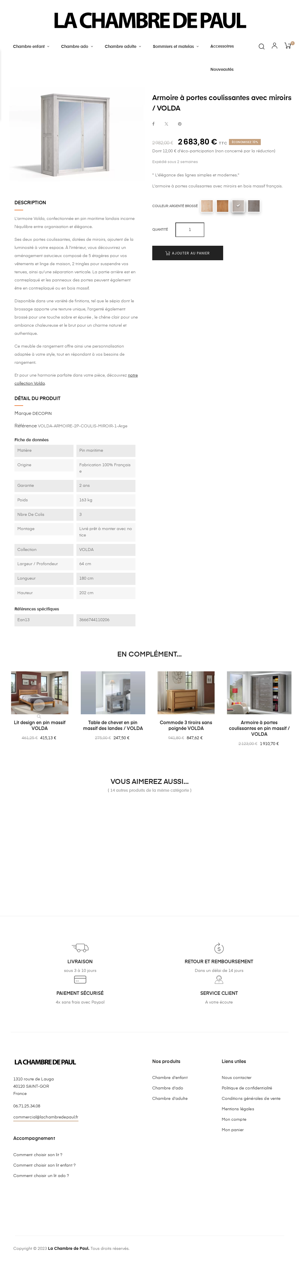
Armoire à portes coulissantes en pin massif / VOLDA (259, 729)
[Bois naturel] (207, 206)
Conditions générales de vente (251, 1099)
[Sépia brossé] (253, 206)
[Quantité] (189, 230)
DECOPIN (42, 414)
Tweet (166, 124)
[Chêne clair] (222, 206)
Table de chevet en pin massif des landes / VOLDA (113, 726)
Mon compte (234, 1120)
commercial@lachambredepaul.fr (45, 1117)
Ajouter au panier (187, 253)
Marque (22, 413)
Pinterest (180, 124)
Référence (25, 426)
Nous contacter (237, 1078)
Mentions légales (238, 1109)
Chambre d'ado (168, 1088)
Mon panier (233, 1130)
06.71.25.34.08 (27, 1106)
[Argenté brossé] (238, 206)
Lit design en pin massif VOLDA (39, 726)
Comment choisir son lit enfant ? (44, 1165)
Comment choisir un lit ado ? (41, 1176)
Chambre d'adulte (170, 1099)
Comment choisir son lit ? (38, 1155)
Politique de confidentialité (247, 1088)
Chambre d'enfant (170, 1078)
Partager (153, 124)
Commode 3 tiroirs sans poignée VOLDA (186, 726)
